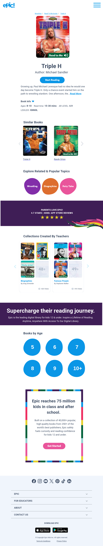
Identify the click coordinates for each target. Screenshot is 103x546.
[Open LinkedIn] (69, 481)
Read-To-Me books (51, 13)
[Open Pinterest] (57, 481)
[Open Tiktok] (63, 481)
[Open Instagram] (40, 481)
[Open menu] (97, 6)
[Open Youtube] (46, 481)
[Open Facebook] (34, 481)
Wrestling (38, 13)
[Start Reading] (52, 80)
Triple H (63, 13)
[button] (34, 266)
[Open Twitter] (52, 481)
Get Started (54, 446)
